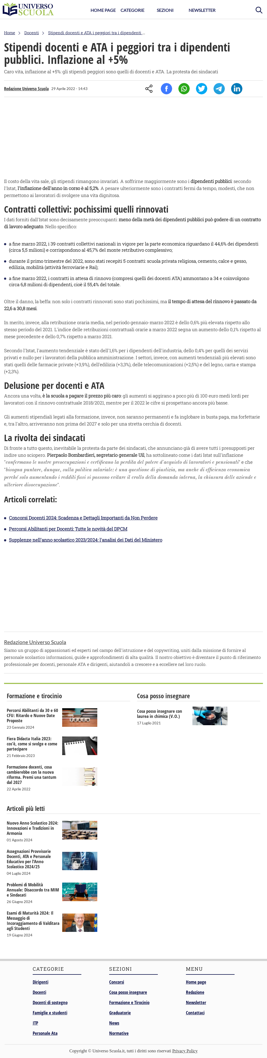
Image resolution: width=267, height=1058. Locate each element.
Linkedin (236, 88)
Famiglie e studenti (50, 1012)
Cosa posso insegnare (128, 992)
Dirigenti (40, 982)
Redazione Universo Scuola (26, 89)
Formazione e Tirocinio (129, 1002)
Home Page (103, 10)
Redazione (195, 992)
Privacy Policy (185, 1051)
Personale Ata (45, 1033)
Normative (119, 1033)
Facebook (166, 88)
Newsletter (202, 10)
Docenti (39, 992)
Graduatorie (120, 1012)
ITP (35, 1023)
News (114, 1023)
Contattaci (195, 1012)
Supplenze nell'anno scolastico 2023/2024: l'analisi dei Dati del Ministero (85, 540)
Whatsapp (184, 88)
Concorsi (116, 982)
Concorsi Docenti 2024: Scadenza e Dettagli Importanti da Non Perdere (83, 518)
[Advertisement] (133, 139)
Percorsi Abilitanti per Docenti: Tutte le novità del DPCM (68, 529)
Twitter (201, 88)
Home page (196, 982)
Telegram (219, 88)
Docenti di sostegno (50, 1002)
